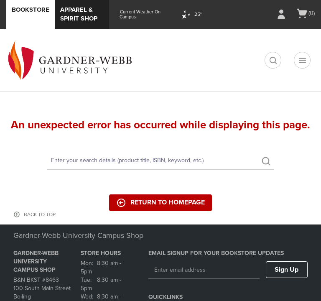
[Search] (160, 161)
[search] (273, 60)
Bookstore (30, 9)
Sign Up (286, 269)
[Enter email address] (204, 270)
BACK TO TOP (40, 214)
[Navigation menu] (302, 60)
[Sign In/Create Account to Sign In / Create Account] (281, 14)
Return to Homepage (160, 203)
